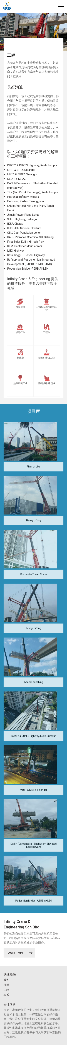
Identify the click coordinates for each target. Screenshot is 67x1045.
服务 (6, 979)
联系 (6, 995)
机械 (6, 984)
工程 (6, 989)
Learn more (20, 952)
